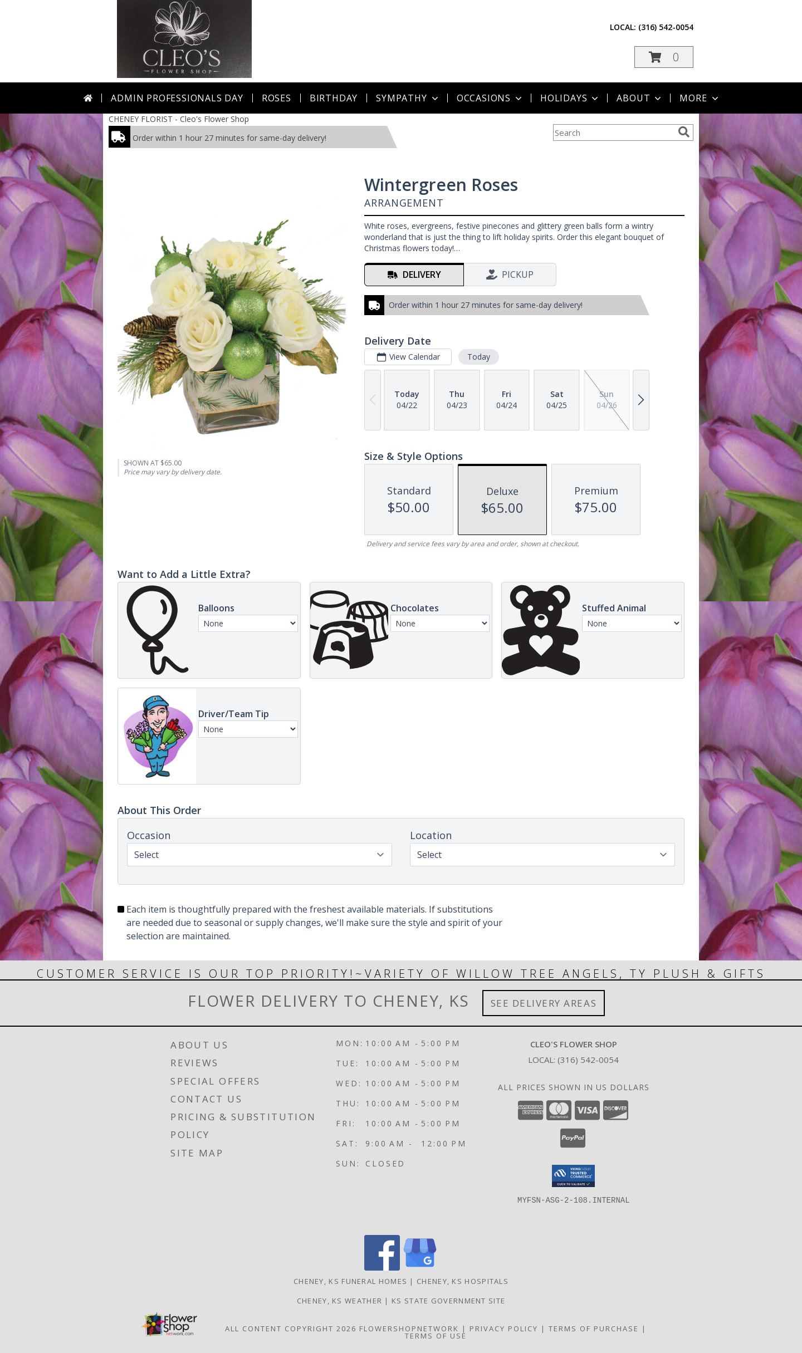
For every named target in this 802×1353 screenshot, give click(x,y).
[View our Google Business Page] (420, 1267)
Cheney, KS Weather (339, 1301)
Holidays (570, 98)
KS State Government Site (448, 1301)
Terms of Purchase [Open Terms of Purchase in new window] (594, 1328)
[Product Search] (613, 132)
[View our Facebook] (382, 1267)
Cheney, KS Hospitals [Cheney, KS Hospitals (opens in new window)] (462, 1281)
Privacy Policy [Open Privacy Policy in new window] (504, 1328)
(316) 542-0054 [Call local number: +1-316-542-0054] (665, 27)
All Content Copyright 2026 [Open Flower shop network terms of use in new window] (290, 1328)
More (699, 98)
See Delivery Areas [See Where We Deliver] (544, 1003)
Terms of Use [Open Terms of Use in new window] (436, 1336)
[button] (663, 57)
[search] (684, 132)
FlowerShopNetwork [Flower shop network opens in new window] (409, 1328)
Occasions (490, 98)
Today (478, 356)
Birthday (334, 98)
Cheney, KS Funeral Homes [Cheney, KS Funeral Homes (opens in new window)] (350, 1281)
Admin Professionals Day (177, 98)
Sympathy (408, 98)
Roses (276, 98)
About (640, 98)
